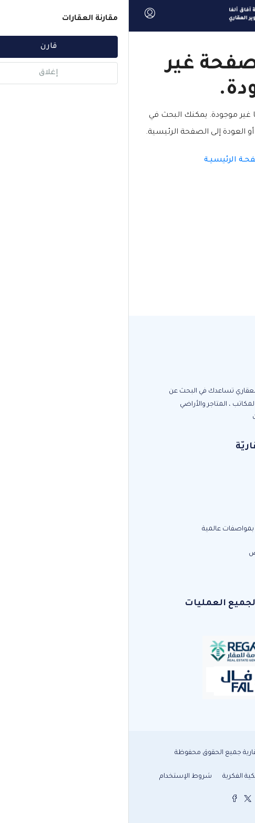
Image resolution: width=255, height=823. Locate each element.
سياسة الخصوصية (195, 776)
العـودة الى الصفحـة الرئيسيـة (127, 160)
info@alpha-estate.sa (198, 572)
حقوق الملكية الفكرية (125, 776)
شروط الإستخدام (56, 776)
